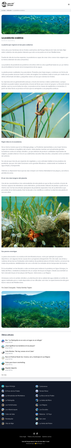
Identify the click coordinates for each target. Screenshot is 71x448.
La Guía (3, 10)
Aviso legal (23, 436)
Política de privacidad (34, 436)
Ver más (3, 375)
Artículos (9, 10)
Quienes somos (46, 436)
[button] (69, 4)
